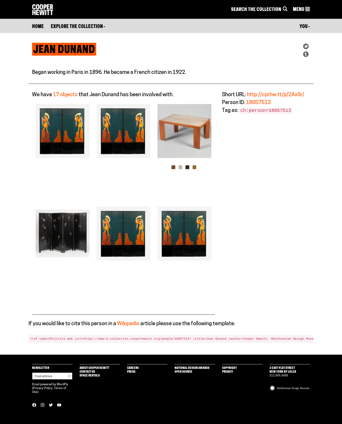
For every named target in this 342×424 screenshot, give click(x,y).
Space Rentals (90, 375)
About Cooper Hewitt (94, 368)
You (304, 26)
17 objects (65, 95)
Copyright (229, 368)
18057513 (258, 102)
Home (38, 26)
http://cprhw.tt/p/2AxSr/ (275, 95)
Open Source (183, 371)
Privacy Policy (42, 388)
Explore (78, 26)
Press (131, 371)
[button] (301, 9)
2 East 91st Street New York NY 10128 (283, 370)
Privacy (227, 371)
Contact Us (87, 371)
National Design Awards (192, 368)
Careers (133, 368)
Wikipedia (128, 324)
